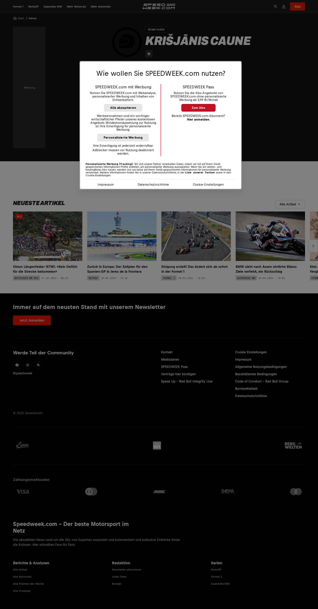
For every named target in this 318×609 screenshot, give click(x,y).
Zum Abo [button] (198, 107)
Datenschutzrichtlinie (153, 184)
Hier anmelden (198, 119)
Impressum (106, 184)
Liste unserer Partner (200, 172)
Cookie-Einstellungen (208, 184)
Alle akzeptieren (123, 107)
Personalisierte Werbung (123, 137)
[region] (161, 125)
